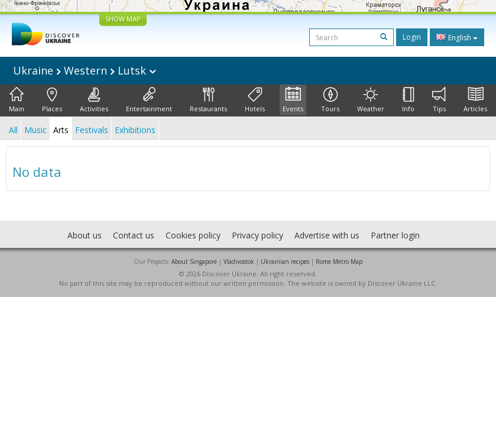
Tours (330, 100)
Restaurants (208, 100)
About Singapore (194, 261)
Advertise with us (326, 235)
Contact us (133, 235)
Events (293, 100)
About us (84, 235)
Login (412, 37)
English (457, 37)
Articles (475, 100)
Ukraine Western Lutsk (84, 70)
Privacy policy (257, 235)
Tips (439, 100)
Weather (370, 100)
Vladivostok (238, 261)
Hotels (255, 100)
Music (35, 129)
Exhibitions (135, 129)
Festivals (91, 129)
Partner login (395, 235)
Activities (94, 100)
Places (52, 100)
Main (16, 100)
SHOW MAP (123, 18)
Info (408, 100)
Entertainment (149, 100)
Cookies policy (193, 235)
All (13, 129)
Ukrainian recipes (285, 261)
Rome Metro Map (339, 261)
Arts (61, 129)
